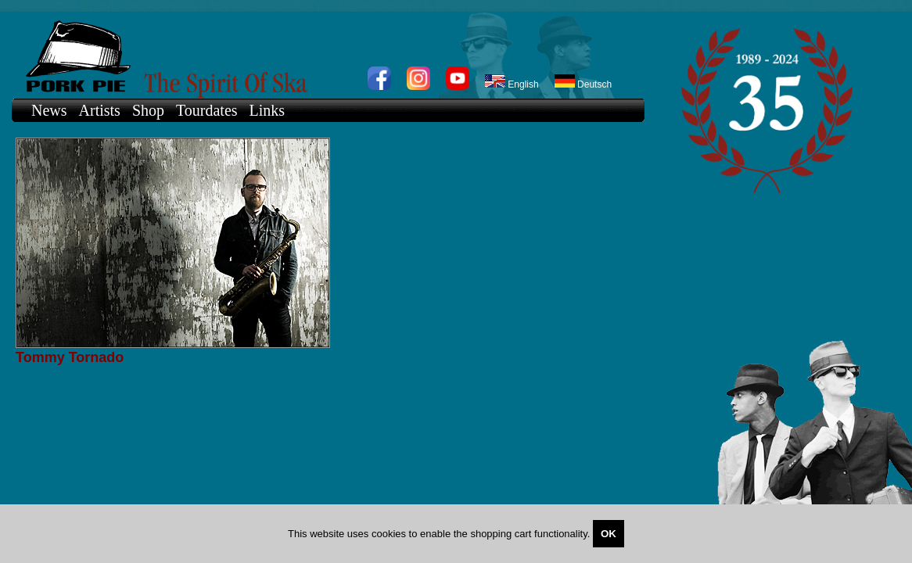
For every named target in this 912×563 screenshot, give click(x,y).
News (49, 110)
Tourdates (207, 110)
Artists (99, 110)
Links (267, 110)
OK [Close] (608, 534)
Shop (148, 110)
